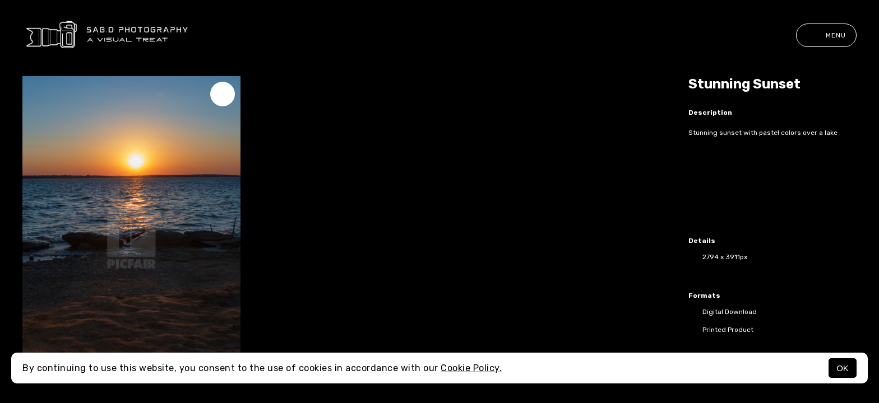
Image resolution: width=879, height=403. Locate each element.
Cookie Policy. (471, 368)
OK (842, 368)
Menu (826, 35)
